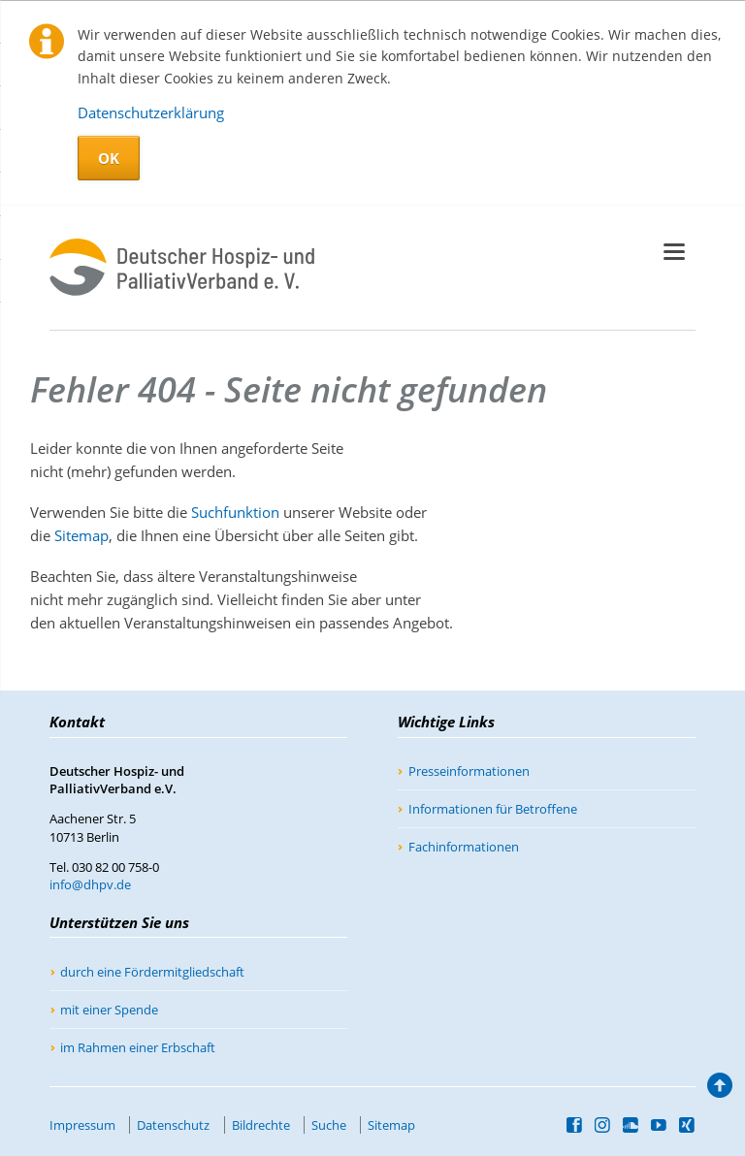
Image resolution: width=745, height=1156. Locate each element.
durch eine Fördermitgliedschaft (152, 971)
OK (108, 158)
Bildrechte (261, 1125)
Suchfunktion (235, 512)
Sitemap (81, 535)
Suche (328, 1125)
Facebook (575, 1125)
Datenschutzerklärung (151, 112)
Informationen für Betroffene (492, 809)
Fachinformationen (463, 846)
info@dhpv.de (90, 884)
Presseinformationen (469, 771)
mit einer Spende (109, 1009)
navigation (674, 252)
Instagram (603, 1125)
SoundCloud (631, 1125)
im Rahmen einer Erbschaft (137, 1047)
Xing (687, 1125)
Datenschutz (173, 1125)
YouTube (659, 1125)
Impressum (82, 1125)
